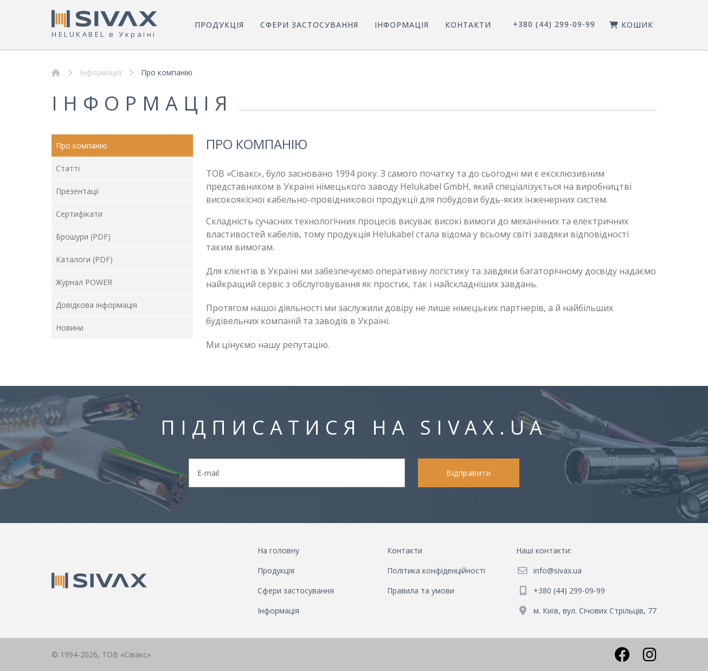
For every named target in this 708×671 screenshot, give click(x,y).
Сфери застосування (309, 25)
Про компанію (81, 145)
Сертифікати (79, 214)
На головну (278, 550)
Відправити (468, 473)
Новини (69, 327)
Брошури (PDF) (83, 236)
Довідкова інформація (96, 305)
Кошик (631, 25)
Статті (68, 168)
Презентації (77, 191)
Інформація (402, 25)
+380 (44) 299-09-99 (554, 24)
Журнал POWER (84, 282)
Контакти (468, 25)
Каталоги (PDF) (84, 259)
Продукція (219, 25)
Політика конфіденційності (436, 570)
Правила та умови (420, 590)
